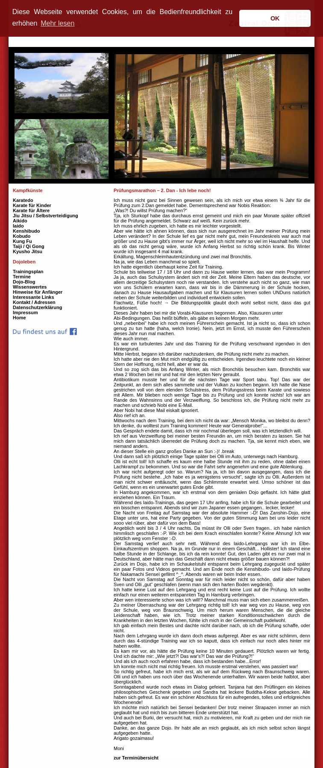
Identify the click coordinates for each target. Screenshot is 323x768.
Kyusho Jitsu (27, 251)
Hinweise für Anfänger (37, 292)
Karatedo (23, 200)
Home (19, 317)
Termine (22, 276)
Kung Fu (22, 241)
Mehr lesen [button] (57, 23)
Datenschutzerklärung (37, 307)
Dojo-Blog (24, 281)
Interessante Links (33, 297)
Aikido (20, 220)
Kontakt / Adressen (34, 302)
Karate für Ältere (31, 210)
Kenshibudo (26, 231)
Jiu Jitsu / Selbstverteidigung (45, 215)
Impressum (25, 312)
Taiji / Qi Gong (28, 246)
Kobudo (22, 236)
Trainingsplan (28, 271)
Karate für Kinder (32, 205)
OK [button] (275, 18)
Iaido (18, 225)
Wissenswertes (30, 286)
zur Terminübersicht (136, 757)
